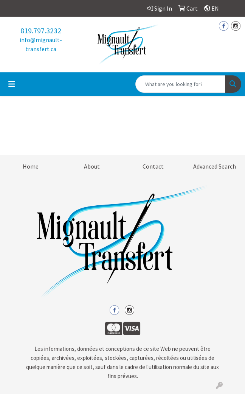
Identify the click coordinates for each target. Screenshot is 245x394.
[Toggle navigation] (12, 84)
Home (31, 166)
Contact (153, 166)
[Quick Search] (180, 84)
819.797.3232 (40, 30)
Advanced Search (214, 166)
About (92, 166)
